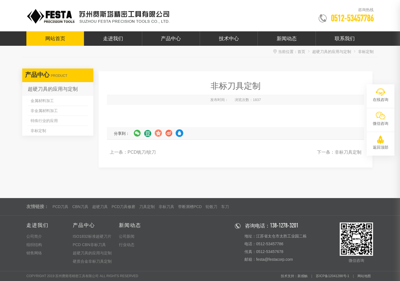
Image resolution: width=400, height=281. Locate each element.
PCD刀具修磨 (124, 206)
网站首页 (55, 38)
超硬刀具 (100, 206)
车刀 (225, 206)
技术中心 (229, 38)
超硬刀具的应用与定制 (331, 51)
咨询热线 (366, 9)
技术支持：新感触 (294, 276)
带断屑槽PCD (190, 206)
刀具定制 (147, 206)
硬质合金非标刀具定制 (92, 261)
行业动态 (126, 244)
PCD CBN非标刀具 (89, 244)
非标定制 (38, 130)
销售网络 (34, 253)
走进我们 (113, 38)
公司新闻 (126, 236)
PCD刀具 (60, 206)
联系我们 (345, 38)
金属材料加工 (42, 100)
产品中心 (171, 38)
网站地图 (364, 276)
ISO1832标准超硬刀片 (92, 236)
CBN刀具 (80, 206)
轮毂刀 (211, 206)
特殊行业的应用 (44, 120)
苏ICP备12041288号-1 (332, 276)
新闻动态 (287, 38)
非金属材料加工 (44, 110)
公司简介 (34, 236)
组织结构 (34, 244)
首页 (301, 51)
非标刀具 (166, 206)
